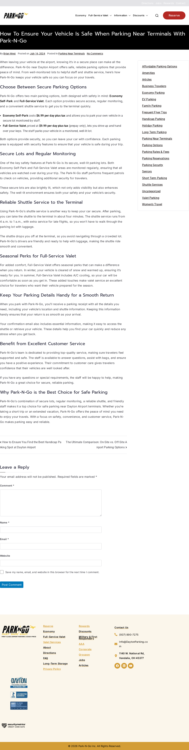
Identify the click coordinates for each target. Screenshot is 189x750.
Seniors (147, 171)
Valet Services (52, 642)
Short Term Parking (154, 178)
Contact (180, 3)
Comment (7, 485)
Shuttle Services (152, 184)
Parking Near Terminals (71, 53)
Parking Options (152, 145)
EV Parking (149, 99)
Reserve (174, 15)
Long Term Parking (154, 132)
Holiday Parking (152, 125)
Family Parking (151, 105)
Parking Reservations (155, 158)
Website (5, 555)
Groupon (84, 654)
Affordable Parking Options (159, 66)
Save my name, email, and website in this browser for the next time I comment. (52, 572)
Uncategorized (151, 191)
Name (4, 522)
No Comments (95, 53)
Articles (147, 79)
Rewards (169, 3)
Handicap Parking (153, 119)
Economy (80, 15)
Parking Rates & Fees (155, 152)
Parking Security (152, 165)
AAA (81, 643)
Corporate (85, 649)
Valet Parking (150, 198)
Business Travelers (154, 86)
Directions (148, 3)
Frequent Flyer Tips (154, 112)
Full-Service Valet (100, 15)
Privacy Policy (52, 668)
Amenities (148, 73)
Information (122, 15)
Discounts (140, 15)
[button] (110, 15)
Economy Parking (153, 92)
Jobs (158, 3)
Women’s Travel (152, 204)
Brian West (9, 53)
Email (4, 539)
